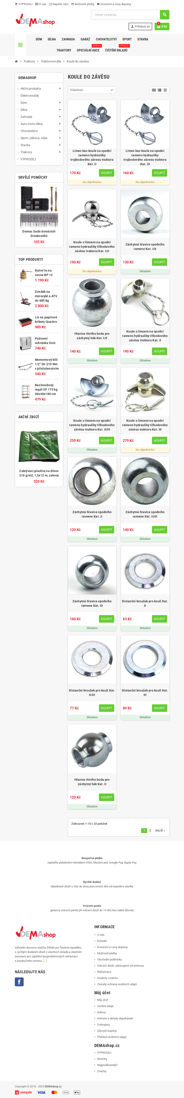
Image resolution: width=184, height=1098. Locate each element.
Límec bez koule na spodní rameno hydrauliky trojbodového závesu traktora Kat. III (145, 157)
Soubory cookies (107, 978)
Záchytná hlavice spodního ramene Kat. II (92, 514)
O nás (40, 4)
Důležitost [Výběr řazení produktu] (76, 90)
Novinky (102, 1058)
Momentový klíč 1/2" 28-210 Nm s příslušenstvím (47, 364)
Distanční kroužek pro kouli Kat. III (145, 693)
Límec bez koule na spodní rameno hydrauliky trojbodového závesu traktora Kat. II (92, 157)
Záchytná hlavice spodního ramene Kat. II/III (145, 514)
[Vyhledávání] (130, 14)
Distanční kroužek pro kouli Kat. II (145, 603)
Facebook (19, 981)
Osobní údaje (105, 1006)
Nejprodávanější (107, 1065)
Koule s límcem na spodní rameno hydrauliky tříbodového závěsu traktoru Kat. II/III (92, 425)
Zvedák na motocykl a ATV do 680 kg (46, 296)
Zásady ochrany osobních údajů (117, 984)
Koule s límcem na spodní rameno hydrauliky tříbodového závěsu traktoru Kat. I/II (92, 246)
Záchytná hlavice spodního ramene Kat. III (92, 603)
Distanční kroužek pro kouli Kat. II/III (92, 693)
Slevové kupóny (107, 1030)
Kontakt (102, 941)
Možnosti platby (82, 4)
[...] (45, 960)
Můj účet (102, 1000)
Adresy (101, 1012)
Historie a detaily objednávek (115, 1018)
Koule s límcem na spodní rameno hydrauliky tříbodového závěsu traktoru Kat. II (145, 336)
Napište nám (58, 4)
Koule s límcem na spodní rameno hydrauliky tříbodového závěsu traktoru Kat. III (145, 425)
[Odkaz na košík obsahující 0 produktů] (162, 26)
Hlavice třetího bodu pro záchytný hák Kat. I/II (92, 336)
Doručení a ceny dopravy (114, 4)
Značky (101, 1071)
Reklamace (104, 971)
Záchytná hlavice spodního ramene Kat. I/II (145, 247)
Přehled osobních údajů (111, 1037)
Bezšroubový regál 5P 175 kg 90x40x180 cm (46, 389)
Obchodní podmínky (109, 959)
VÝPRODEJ (23, 4)
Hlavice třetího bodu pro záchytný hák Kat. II (92, 782)
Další (160, 830)
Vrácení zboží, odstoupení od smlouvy (120, 965)
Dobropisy (103, 1024)
